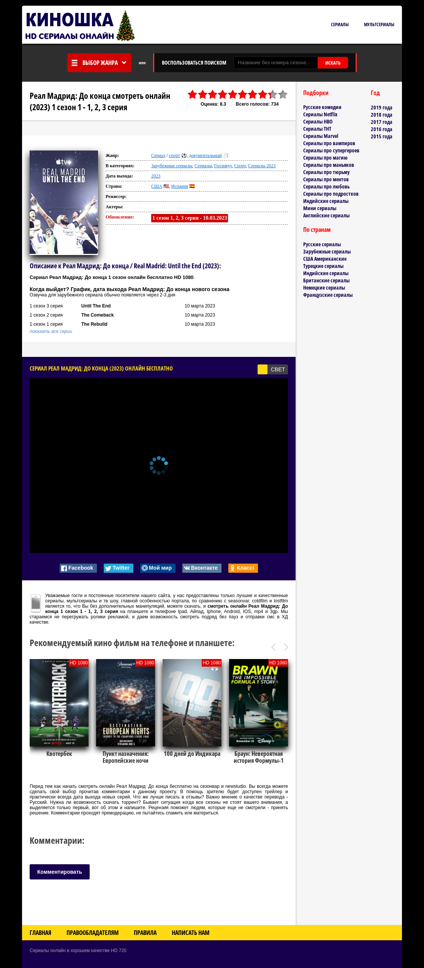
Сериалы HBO (317, 121)
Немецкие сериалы (324, 287)
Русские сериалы (322, 244)
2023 (155, 176)
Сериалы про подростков (331, 193)
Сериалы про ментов (326, 179)
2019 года (381, 107)
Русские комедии (322, 107)
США (156, 186)
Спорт (240, 165)
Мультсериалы (379, 24)
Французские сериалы (328, 294)
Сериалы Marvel (320, 135)
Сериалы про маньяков (328, 164)
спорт (174, 155)
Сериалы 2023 (261, 165)
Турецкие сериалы (323, 265)
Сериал (158, 155)
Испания (179, 186)
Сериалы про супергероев (331, 150)
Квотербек (59, 753)
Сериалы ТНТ (317, 128)
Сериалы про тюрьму (326, 172)
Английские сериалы (326, 215)
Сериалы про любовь (326, 186)
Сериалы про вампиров (329, 143)
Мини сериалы (319, 208)
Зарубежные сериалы (171, 165)
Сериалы (340, 24)
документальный (205, 155)
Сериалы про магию (325, 157)
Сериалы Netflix (320, 114)
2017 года (381, 121)
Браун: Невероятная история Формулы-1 (259, 757)
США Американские (324, 258)
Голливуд (223, 165)
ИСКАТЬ (332, 62)
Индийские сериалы (325, 200)
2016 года (381, 129)
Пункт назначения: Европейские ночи (126, 757)
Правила (145, 932)
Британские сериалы (326, 280)
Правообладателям (92, 932)
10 (283, 94)
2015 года (381, 136)
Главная (40, 932)
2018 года (381, 114)
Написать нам (190, 932)
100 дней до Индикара (192, 753)
